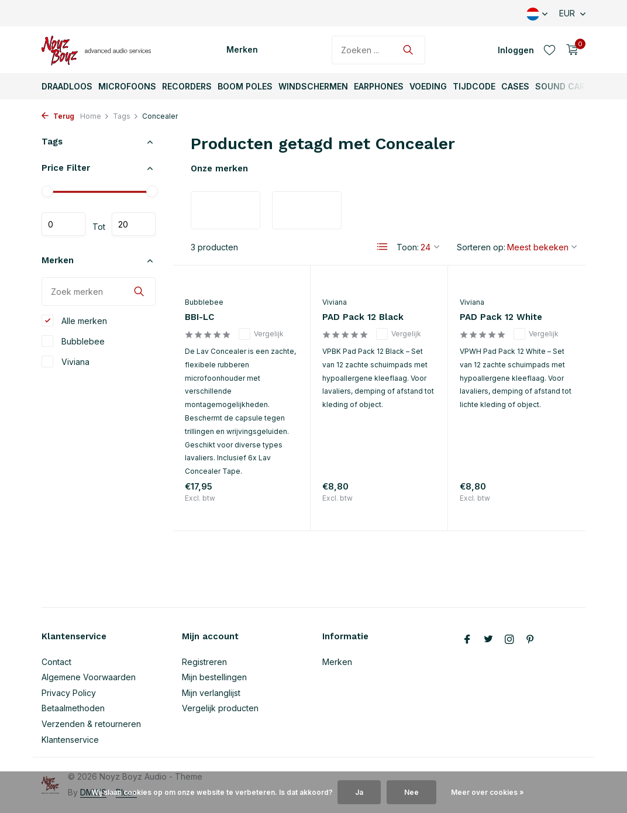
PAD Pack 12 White (501, 317)
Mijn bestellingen (214, 677)
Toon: (408, 247)
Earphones (379, 86)
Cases (515, 86)
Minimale (63, 224)
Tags (126, 116)
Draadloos (67, 86)
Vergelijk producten (220, 708)
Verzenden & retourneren (91, 724)
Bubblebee (73, 341)
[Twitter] (488, 640)
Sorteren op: (481, 247)
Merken (242, 49)
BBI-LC (199, 317)
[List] (382, 247)
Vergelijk (261, 334)
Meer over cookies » (487, 792)
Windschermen (313, 86)
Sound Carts (566, 86)
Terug (58, 116)
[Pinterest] (530, 640)
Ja (359, 792)
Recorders (187, 86)
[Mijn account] (516, 50)
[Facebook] (467, 640)
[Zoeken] (378, 50)
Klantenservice (70, 740)
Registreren (204, 662)
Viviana (65, 361)
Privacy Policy (69, 693)
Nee (411, 792)
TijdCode (474, 86)
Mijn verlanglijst (211, 693)
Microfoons (127, 86)
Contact (56, 662)
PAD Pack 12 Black (363, 317)
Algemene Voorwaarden (89, 677)
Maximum (134, 224)
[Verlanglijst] (549, 49)
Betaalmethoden (73, 708)
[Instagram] (509, 640)
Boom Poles (245, 86)
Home (94, 116)
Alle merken (74, 320)
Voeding (428, 86)
